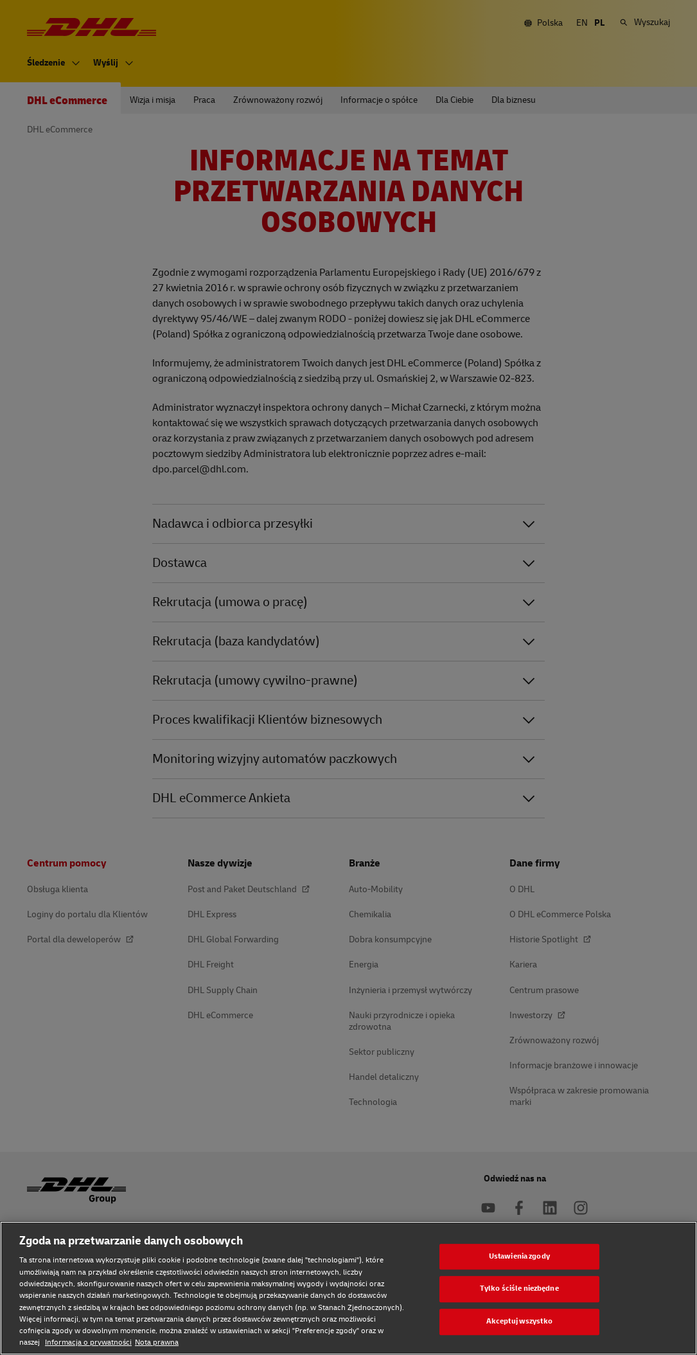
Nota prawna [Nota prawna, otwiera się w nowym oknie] (157, 1342)
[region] (348, 1288)
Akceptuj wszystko (519, 1321)
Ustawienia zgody (519, 1256)
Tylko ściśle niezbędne (519, 1289)
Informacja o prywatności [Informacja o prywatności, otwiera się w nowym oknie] (88, 1342)
